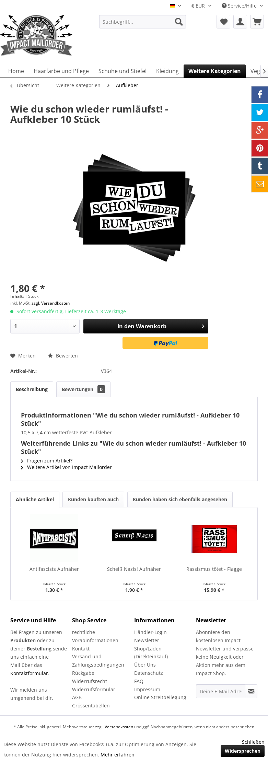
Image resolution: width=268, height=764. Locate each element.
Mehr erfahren (118, 754)
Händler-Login (150, 632)
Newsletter (146, 640)
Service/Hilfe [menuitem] (240, 5)
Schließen (253, 742)
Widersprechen (242, 751)
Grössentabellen (91, 705)
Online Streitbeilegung (160, 697)
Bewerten (63, 355)
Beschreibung (32, 389)
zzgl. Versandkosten (51, 303)
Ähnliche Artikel (35, 499)
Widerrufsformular (93, 689)
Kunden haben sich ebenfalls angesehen (180, 499)
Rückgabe (83, 673)
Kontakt (81, 648)
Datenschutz (148, 673)
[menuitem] (142, 21)
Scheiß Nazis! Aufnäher (134, 569)
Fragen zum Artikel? (46, 460)
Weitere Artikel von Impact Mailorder (66, 467)
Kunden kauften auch (93, 499)
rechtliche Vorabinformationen (95, 636)
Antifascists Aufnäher (54, 569)
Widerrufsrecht (89, 681)
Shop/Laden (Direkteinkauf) (151, 652)
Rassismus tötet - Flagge (214, 569)
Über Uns (145, 664)
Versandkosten (119, 727)
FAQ (138, 681)
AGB (77, 697)
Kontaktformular (29, 673)
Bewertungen (83, 389)
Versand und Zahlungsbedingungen (98, 660)
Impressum (147, 689)
